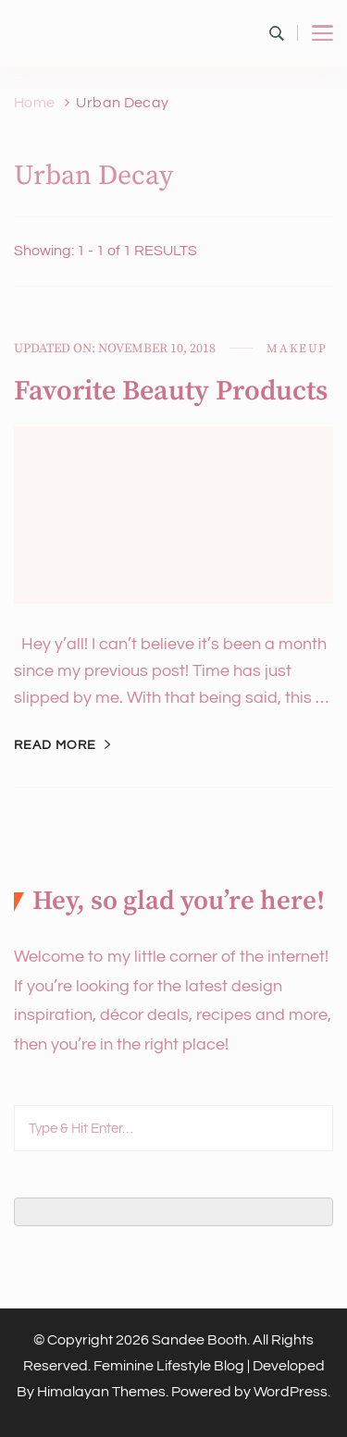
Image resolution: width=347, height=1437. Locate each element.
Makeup (297, 348)
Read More (55, 745)
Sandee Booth (199, 1340)
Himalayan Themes (101, 1391)
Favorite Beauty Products (171, 391)
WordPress (291, 1391)
